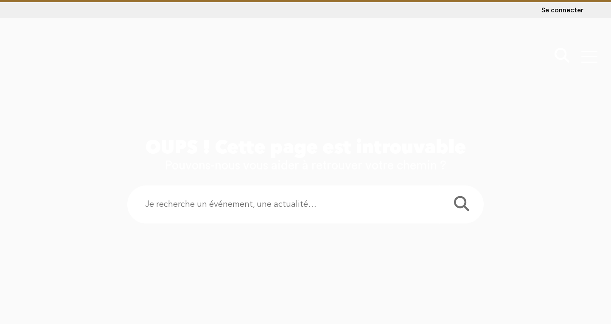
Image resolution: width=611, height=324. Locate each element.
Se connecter (562, 10)
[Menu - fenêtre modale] (589, 56)
